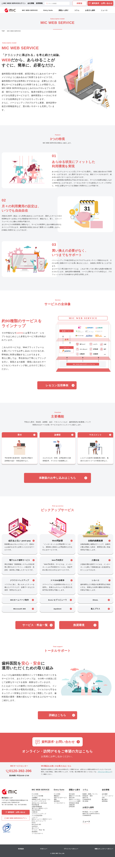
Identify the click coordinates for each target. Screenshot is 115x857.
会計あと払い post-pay (39, 803)
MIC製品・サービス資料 (90, 812)
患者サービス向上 (74, 799)
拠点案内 (105, 799)
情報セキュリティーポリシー (104, 849)
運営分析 (72, 797)
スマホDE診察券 (37, 815)
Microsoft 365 (36, 824)
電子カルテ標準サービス (40, 808)
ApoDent (35, 826)
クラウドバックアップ (39, 814)
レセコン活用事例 (57, 385)
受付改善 (72, 794)
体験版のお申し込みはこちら (57, 477)
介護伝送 (35, 812)
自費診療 (72, 805)
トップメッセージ (107, 796)
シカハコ (35, 817)
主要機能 (35, 797)
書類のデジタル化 (74, 796)
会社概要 (105, 794)
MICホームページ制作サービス (42, 819)
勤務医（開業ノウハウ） (90, 794)
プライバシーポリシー (104, 772)
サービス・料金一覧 (35, 625)
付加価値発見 (87, 799)
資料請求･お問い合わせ (58, 742)
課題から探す (64, 10)
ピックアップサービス (39, 801)
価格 (55, 799)
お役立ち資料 (90, 10)
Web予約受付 (36, 810)
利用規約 (21, 849)
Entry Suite (48, 10)
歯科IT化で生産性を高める (91, 813)
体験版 (79, 3)
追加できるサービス (60, 797)
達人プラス (35, 828)
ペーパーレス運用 (74, 801)
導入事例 (85, 801)
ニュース (104, 10)
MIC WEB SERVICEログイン (14, 3)
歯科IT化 (85, 797)
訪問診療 (72, 806)
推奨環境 (78, 625)
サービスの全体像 (37, 796)
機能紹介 (57, 796)
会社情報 (31, 3)
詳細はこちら (57, 715)
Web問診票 (35, 805)
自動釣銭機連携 (37, 806)
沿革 (103, 797)
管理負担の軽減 (74, 803)
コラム (76, 10)
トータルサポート (37, 833)
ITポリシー (43, 849)
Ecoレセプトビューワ (39, 821)
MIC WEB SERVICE (30, 10)
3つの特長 (35, 794)
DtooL (34, 822)
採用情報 (39, 3)
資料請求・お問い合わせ (100, 3)
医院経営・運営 (88, 796)
